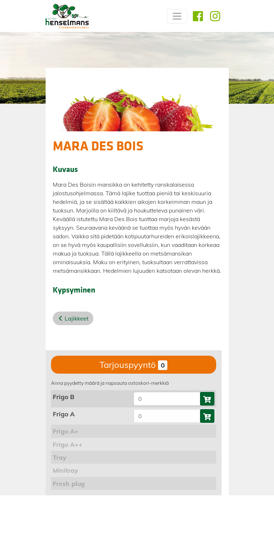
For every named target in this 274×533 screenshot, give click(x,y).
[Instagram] (215, 16)
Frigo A (64, 414)
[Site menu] (177, 16)
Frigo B (63, 397)
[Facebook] (198, 16)
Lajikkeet (77, 318)
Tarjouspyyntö (133, 364)
